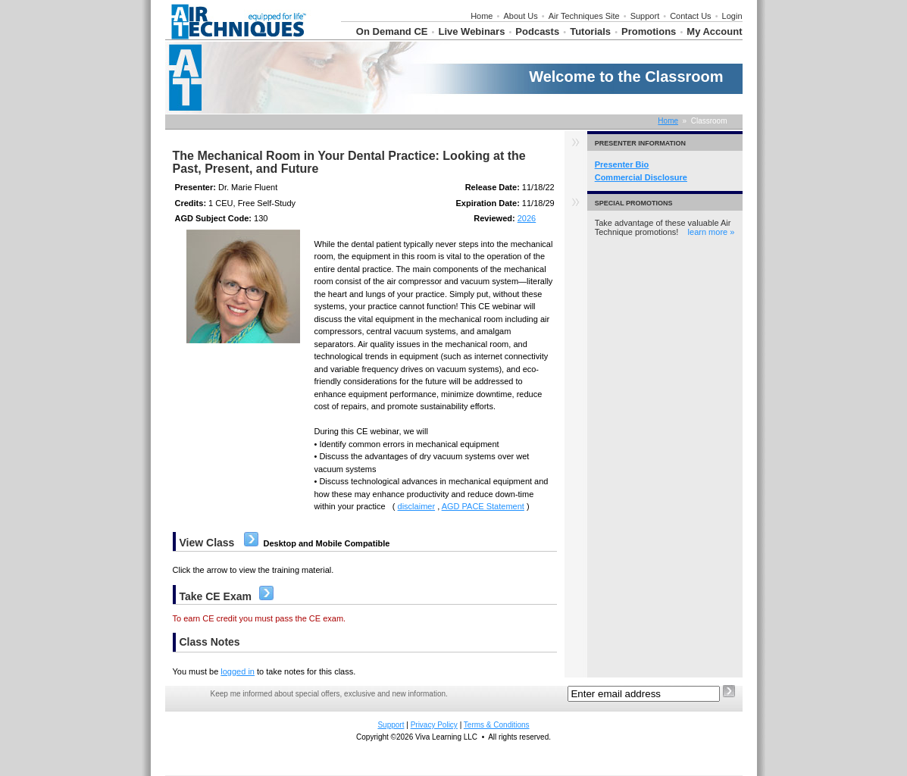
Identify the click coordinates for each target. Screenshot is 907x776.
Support (645, 15)
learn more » (711, 231)
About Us (520, 15)
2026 (527, 218)
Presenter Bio (622, 164)
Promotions (648, 31)
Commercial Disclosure (641, 177)
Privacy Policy (434, 725)
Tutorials (590, 31)
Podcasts (537, 31)
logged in (237, 671)
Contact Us (690, 15)
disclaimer (417, 506)
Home (482, 15)
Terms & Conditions (497, 725)
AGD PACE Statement (483, 506)
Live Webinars (471, 31)
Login (732, 15)
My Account (714, 31)
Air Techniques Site (584, 15)
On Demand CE (392, 31)
